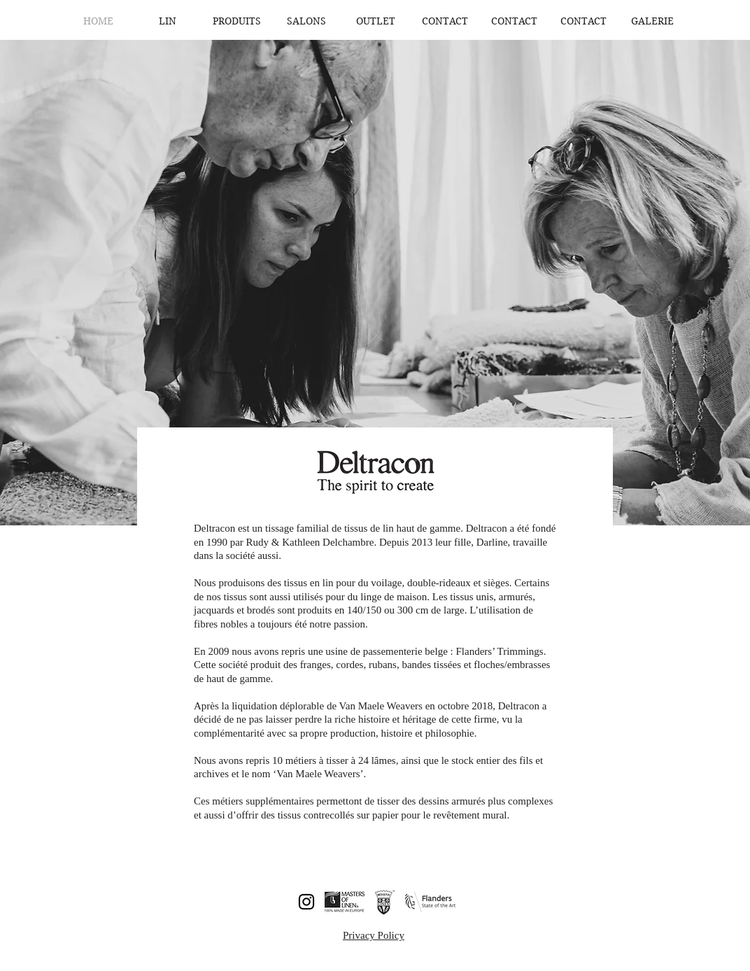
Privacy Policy (373, 935)
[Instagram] (306, 901)
